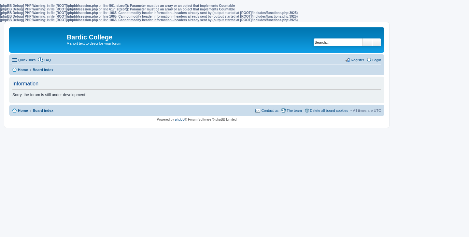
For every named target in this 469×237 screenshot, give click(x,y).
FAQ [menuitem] (47, 60)
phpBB (180, 119)
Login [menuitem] (376, 60)
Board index (43, 110)
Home (23, 110)
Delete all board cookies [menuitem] (329, 110)
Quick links (27, 60)
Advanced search (376, 42)
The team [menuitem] (294, 110)
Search (367, 42)
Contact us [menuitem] (269, 110)
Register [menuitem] (357, 60)
